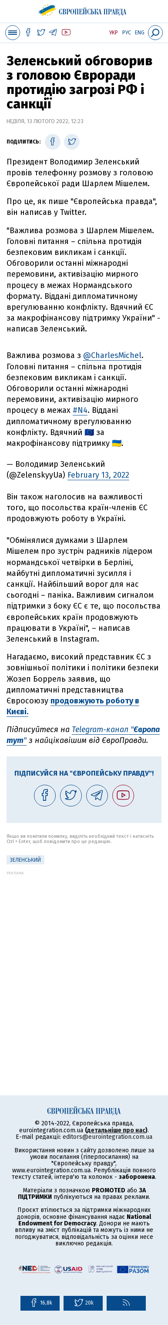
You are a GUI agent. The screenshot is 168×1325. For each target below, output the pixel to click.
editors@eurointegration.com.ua (107, 1137)
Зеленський (25, 860)
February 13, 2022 (98, 475)
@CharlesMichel (112, 355)
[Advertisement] (84, 959)
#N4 (80, 410)
